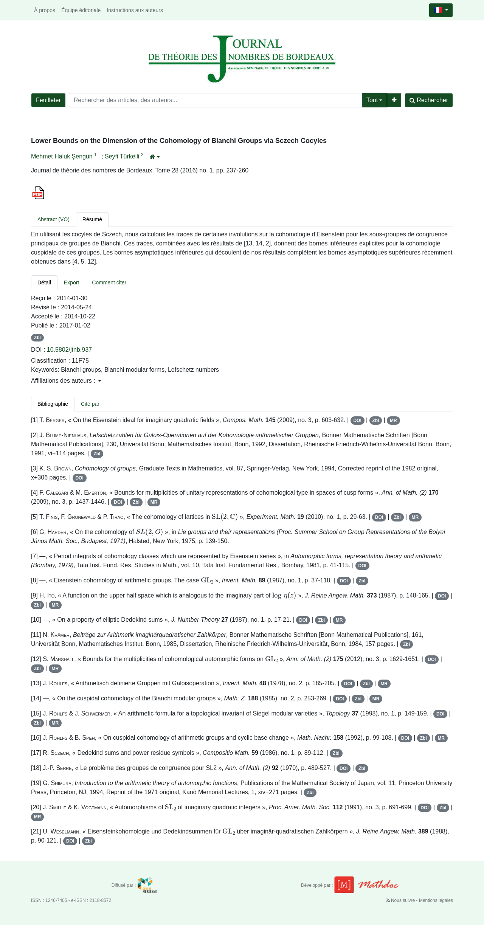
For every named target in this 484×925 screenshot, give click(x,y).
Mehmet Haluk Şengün (62, 156)
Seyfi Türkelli (123, 156)
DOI (357, 420)
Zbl (37, 337)
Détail (44, 282)
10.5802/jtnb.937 (69, 349)
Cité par (90, 404)
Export (71, 282)
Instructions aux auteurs (135, 10)
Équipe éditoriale (81, 10)
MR (393, 420)
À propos (44, 10)
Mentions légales (436, 900)
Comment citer (109, 282)
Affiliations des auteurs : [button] (66, 380)
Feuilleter (48, 100)
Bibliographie (52, 404)
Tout (372, 100)
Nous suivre (401, 900)
